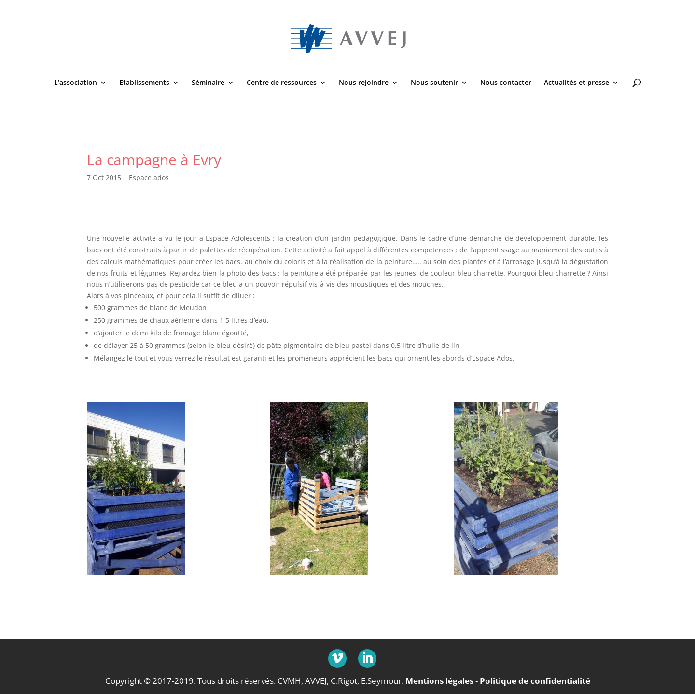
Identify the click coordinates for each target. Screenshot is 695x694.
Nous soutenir (434, 83)
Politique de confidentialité (535, 680)
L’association (75, 83)
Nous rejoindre (364, 83)
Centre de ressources (282, 83)
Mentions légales (439, 680)
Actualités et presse (576, 83)
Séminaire (208, 83)
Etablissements (144, 83)
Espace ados (149, 177)
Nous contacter (505, 83)
